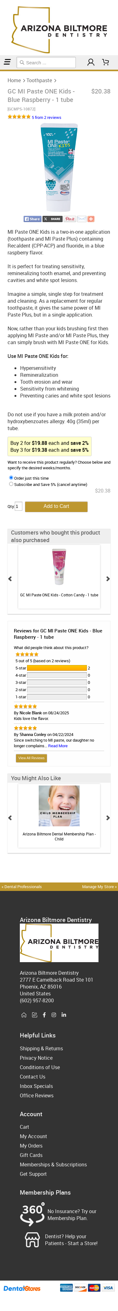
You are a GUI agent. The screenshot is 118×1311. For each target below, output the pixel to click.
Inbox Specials (36, 1086)
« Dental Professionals (22, 886)
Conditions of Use (40, 1067)
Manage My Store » (100, 886)
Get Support (33, 1173)
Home (1, 70)
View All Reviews (32, 758)
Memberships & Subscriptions (53, 1164)
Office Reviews (36, 1095)
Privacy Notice (36, 1057)
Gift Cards (31, 1155)
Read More (58, 746)
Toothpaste (3, 70)
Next (107, 578)
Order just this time (29, 478)
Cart (24, 1126)
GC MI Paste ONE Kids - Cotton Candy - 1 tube (59, 594)
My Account (33, 1136)
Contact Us (32, 1076)
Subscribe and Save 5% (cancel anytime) (48, 484)
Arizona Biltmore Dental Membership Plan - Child (59, 836)
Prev (10, 578)
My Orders (31, 1145)
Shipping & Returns (41, 1048)
